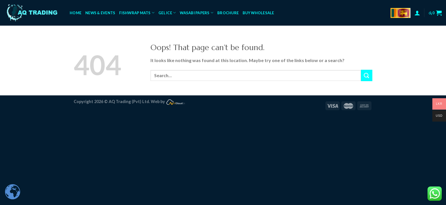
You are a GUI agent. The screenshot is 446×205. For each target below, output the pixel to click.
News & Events (100, 13)
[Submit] (366, 75)
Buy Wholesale (258, 13)
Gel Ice (167, 12)
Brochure (228, 13)
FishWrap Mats (136, 12)
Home (75, 13)
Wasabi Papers (196, 12)
